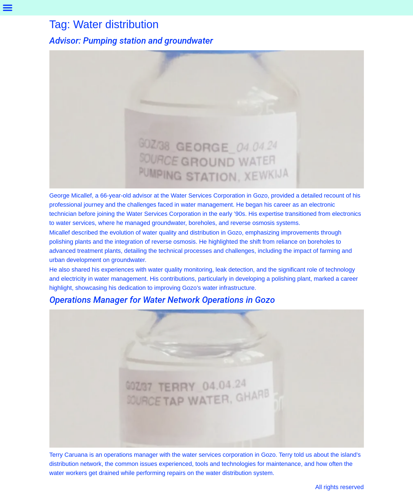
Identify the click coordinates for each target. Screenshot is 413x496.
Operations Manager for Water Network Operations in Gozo (162, 300)
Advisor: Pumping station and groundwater (131, 40)
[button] (7, 7)
